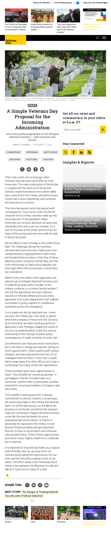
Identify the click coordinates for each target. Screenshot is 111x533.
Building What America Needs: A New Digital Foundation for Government (83, 189)
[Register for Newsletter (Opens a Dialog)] (103, 129)
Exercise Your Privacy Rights (96, 3)
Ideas (32, 105)
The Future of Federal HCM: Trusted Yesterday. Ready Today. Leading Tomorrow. (82, 223)
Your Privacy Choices (66, 3)
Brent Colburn (21, 145)
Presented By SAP (72, 196)
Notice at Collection (41, 3)
